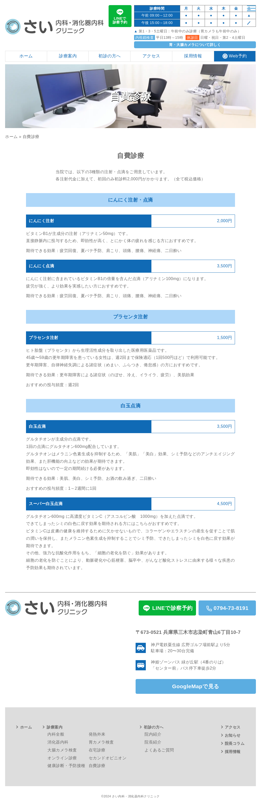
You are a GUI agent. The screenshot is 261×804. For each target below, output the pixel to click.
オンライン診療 (62, 757)
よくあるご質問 (159, 749)
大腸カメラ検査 (62, 749)
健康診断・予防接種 (66, 765)
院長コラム (235, 743)
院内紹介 (153, 734)
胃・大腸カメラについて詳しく (195, 45)
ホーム (11, 136)
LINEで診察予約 (120, 16)
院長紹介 (153, 742)
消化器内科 (58, 742)
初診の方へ (154, 727)
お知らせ (233, 735)
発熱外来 (97, 734)
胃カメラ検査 (101, 742)
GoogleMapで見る (195, 686)
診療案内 (54, 727)
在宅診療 (97, 749)
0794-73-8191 (227, 608)
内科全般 (55, 734)
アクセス (233, 727)
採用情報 (233, 751)
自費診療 (97, 765)
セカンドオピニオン (108, 757)
